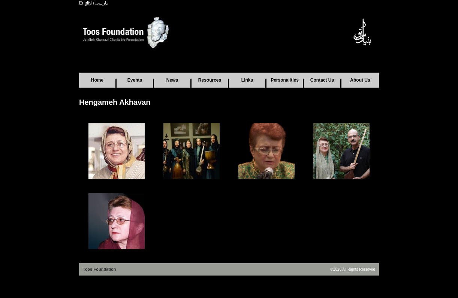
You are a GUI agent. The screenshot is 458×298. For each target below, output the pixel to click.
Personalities (285, 80)
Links (247, 80)
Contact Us (322, 80)
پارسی (101, 3)
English (86, 3)
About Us (360, 80)
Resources (209, 80)
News (172, 80)
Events (134, 80)
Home (97, 80)
